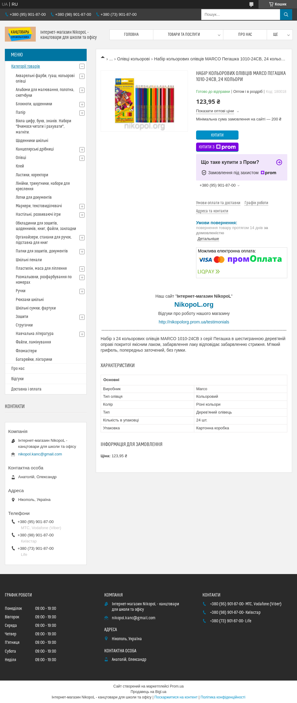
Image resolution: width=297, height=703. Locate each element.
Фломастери (26, 351)
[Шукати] (286, 14)
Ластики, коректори (32, 175)
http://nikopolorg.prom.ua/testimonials (194, 321)
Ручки (20, 291)
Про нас (245, 34)
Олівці (21, 157)
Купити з (217, 147)
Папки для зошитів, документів (42, 251)
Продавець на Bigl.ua (148, 692)
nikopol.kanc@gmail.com (40, 454)
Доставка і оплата (26, 389)
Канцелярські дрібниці (35, 149)
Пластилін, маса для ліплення (41, 268)
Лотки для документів (34, 197)
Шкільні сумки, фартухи (36, 308)
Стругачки (24, 325)
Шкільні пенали (29, 260)
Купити (217, 135)
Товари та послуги (184, 34)
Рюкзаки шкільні (30, 299)
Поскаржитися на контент (176, 697)
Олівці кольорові (133, 58)
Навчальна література (35, 333)
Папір (20, 112)
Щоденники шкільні (32, 140)
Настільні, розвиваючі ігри (38, 214)
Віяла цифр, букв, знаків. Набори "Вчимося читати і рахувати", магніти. (43, 126)
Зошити (22, 316)
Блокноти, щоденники (34, 104)
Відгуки (17, 379)
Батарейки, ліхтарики (34, 359)
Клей (20, 166)
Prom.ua (177, 686)
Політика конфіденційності (223, 697)
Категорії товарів (25, 66)
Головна (131, 34)
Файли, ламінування (33, 342)
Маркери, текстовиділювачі (39, 206)
